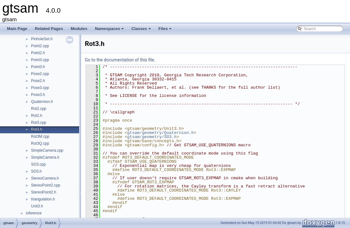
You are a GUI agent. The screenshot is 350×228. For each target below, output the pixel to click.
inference (33, 213)
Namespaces (110, 30)
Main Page (17, 28)
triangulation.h (43, 199)
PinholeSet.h (42, 39)
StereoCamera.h (45, 178)
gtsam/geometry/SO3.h (152, 137)
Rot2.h (36, 115)
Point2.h (38, 53)
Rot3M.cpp (40, 136)
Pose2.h (38, 81)
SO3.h (36, 171)
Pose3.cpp (40, 88)
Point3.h (38, 67)
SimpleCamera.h (45, 157)
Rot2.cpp (38, 108)
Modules (79, 28)
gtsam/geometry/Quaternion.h (160, 133)
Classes (141, 30)
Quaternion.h (42, 101)
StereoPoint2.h (43, 192)
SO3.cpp (38, 164)
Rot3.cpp (38, 122)
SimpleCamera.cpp (47, 150)
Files (166, 30)
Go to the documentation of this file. (120, 59)
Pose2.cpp (40, 74)
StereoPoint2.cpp (45, 185)
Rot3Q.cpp (40, 143)
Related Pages (49, 28)
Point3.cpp (40, 60)
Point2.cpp (40, 46)
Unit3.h (37, 206)
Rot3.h (36, 129)
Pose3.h (38, 94)
